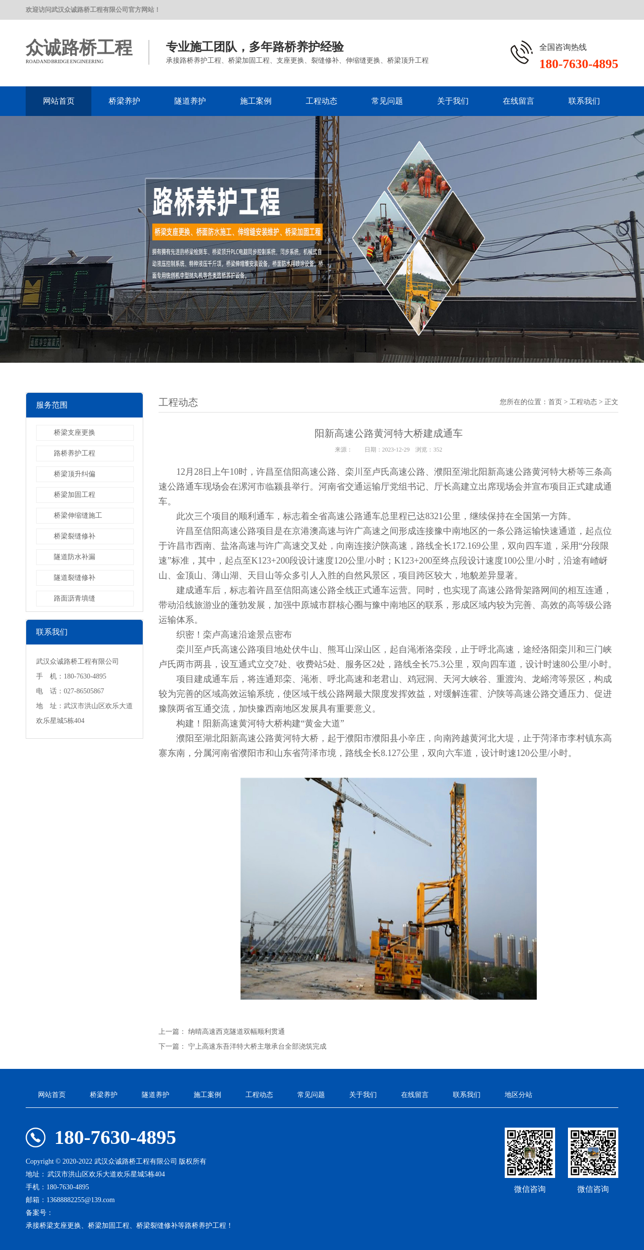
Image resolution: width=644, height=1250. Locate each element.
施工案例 (256, 101)
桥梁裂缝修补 (74, 536)
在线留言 (518, 101)
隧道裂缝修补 (74, 577)
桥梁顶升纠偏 (74, 474)
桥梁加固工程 (74, 494)
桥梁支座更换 (74, 432)
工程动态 (321, 101)
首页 (555, 402)
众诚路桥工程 (79, 48)
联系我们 (584, 101)
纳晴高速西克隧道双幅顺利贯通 (236, 1031)
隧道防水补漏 (74, 557)
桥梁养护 (124, 101)
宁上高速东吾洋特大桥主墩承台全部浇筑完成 (257, 1046)
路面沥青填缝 (74, 598)
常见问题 (387, 101)
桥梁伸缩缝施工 (78, 515)
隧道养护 (190, 101)
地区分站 (518, 1094)
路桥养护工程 (74, 453)
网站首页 (59, 101)
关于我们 (453, 101)
